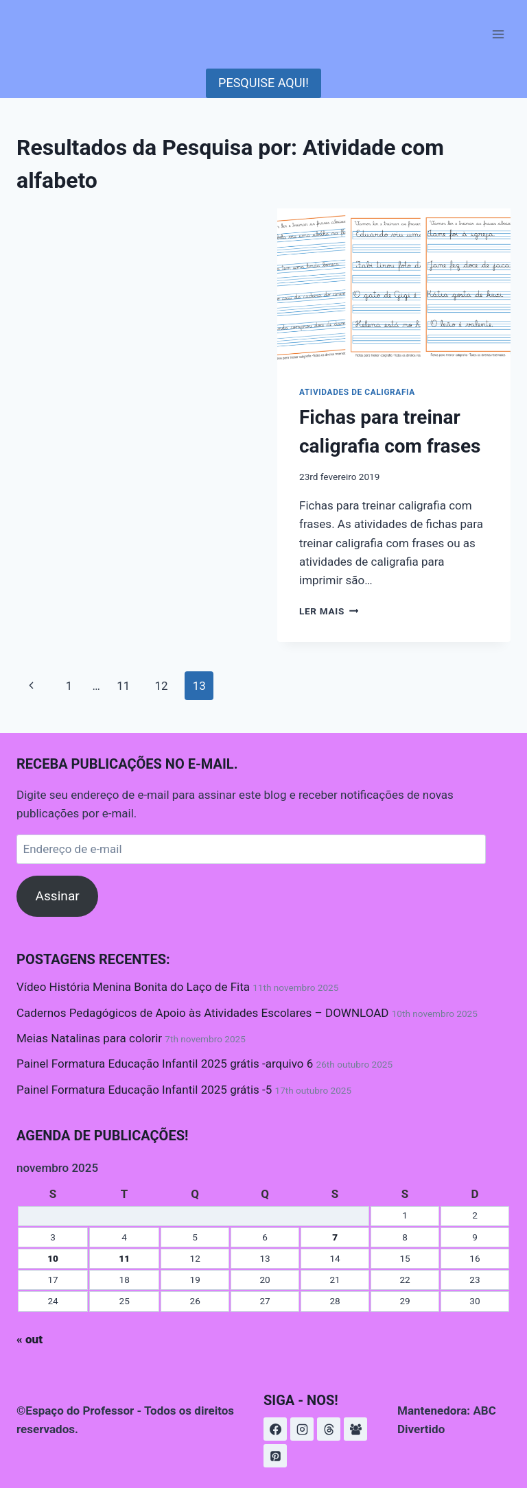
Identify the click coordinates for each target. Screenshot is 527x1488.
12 (160, 686)
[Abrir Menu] (498, 34)
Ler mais (328, 610)
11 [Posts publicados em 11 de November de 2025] (124, 1258)
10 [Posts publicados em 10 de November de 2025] (52, 1258)
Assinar (57, 896)
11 (123, 686)
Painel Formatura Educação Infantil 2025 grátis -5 (144, 1089)
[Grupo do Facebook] (355, 1429)
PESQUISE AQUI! (263, 82)
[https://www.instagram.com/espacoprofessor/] (275, 1429)
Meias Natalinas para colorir (89, 1038)
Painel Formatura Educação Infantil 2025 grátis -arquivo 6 (164, 1063)
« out (29, 1339)
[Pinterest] (275, 1455)
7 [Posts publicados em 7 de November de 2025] (335, 1237)
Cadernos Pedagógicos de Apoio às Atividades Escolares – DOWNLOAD (202, 1013)
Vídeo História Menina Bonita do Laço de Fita (133, 987)
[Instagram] (302, 1429)
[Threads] (328, 1429)
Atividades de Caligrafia (357, 392)
